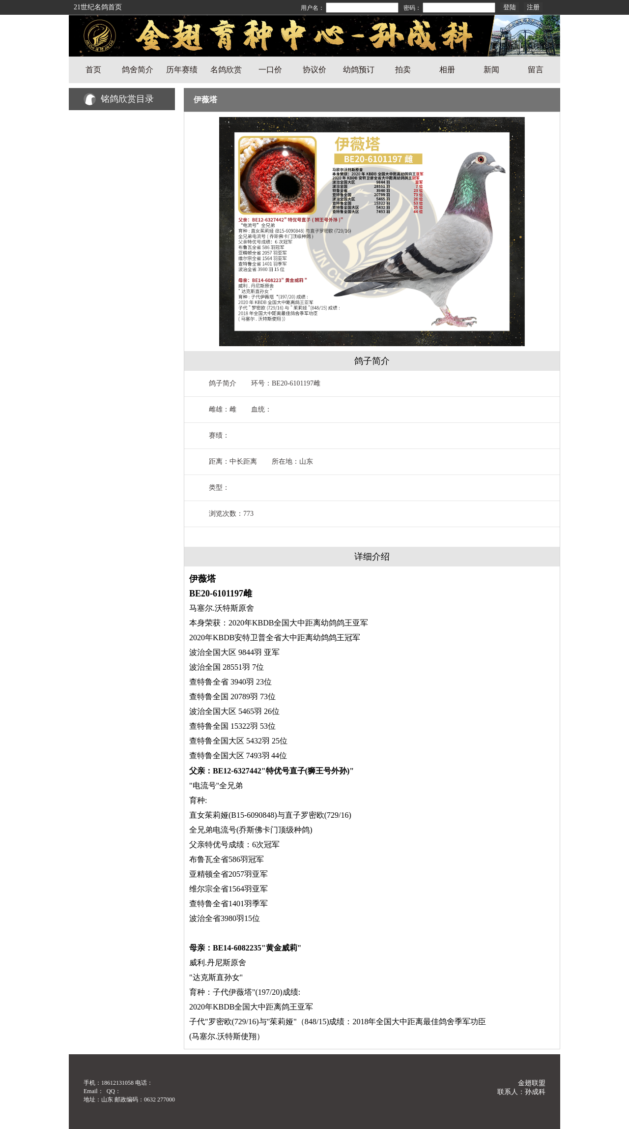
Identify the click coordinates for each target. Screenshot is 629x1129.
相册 (447, 69)
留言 (535, 69)
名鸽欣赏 (226, 69)
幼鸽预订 (358, 69)
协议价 (314, 69)
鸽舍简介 (137, 69)
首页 (93, 69)
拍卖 (403, 69)
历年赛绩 (182, 69)
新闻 (491, 69)
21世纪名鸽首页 (98, 7)
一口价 (270, 69)
